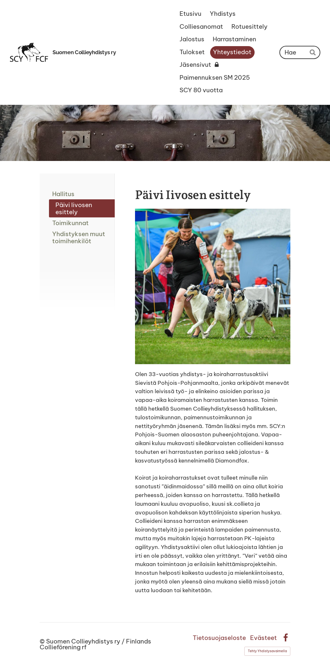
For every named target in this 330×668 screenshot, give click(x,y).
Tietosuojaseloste (219, 638)
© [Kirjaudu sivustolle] (43, 641)
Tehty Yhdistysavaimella (267, 651)
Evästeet (263, 638)
